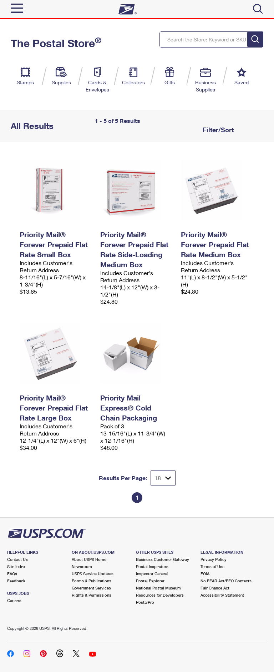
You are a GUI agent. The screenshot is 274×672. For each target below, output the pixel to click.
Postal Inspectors (152, 566)
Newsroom (82, 566)
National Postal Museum (158, 588)
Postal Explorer (150, 580)
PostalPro (145, 602)
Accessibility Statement (222, 595)
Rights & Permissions (91, 595)
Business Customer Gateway (162, 559)
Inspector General (152, 573)
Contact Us (17, 559)
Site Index (16, 566)
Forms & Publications (91, 580)
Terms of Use (212, 566)
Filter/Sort (217, 130)
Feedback (16, 580)
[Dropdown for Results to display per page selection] (163, 478)
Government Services (91, 588)
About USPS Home (89, 559)
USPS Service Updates (92, 573)
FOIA (205, 573)
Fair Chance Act (215, 588)
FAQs (12, 573)
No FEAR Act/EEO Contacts (226, 580)
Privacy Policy (214, 559)
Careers (14, 600)
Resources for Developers (160, 595)
